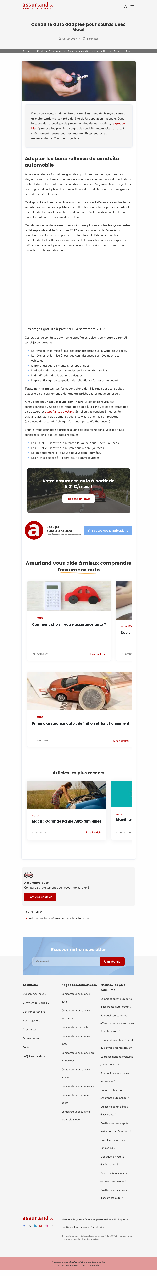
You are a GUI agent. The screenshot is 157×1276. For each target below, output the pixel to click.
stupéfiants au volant (59, 412)
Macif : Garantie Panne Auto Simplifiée (66, 821)
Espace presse (31, 1038)
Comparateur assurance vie (78, 1086)
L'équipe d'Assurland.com (59, 529)
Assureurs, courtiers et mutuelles (88, 51)
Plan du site (97, 1227)
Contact (27, 1047)
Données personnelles (98, 1219)
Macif (129, 51)
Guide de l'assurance (49, 51)
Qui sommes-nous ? (34, 994)
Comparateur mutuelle (75, 1027)
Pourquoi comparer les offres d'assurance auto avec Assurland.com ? (117, 1023)
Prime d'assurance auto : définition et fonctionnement (80, 723)
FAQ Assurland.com (34, 1056)
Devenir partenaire (34, 1012)
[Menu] (132, 6)
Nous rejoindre (31, 1020)
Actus (116, 51)
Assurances (29, 1029)
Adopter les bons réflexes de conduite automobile (59, 918)
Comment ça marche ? (36, 1003)
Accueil (27, 51)
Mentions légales (72, 1219)
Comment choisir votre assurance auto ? (69, 624)
